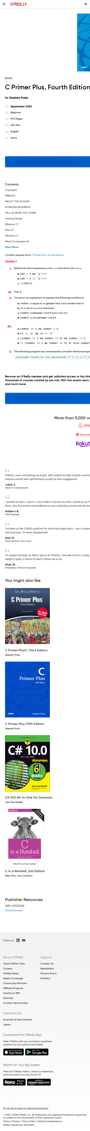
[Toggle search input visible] (86, 4)
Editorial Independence (50, 1119)
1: (10, 268)
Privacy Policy (48, 971)
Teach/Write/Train (14, 961)
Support (46, 955)
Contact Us (47, 961)
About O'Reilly (13, 955)
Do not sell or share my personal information (25, 1106)
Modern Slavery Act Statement (18, 1123)
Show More (11, 247)
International (12, 1011)
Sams (14, 137)
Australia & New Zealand (17, 1017)
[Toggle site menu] (4, 4)
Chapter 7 (11, 261)
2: (10, 297)
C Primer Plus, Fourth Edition (47, 254)
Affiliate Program (13, 986)
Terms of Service (11, 1119)
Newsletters (47, 966)
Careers (7, 966)
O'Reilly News (11, 971)
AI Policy (45, 976)
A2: (9, 325)
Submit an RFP (11, 991)
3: (10, 350)
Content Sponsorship (15, 1001)
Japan (7, 1022)
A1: (9, 291)
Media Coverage (13, 976)
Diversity (8, 996)
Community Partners (15, 981)
